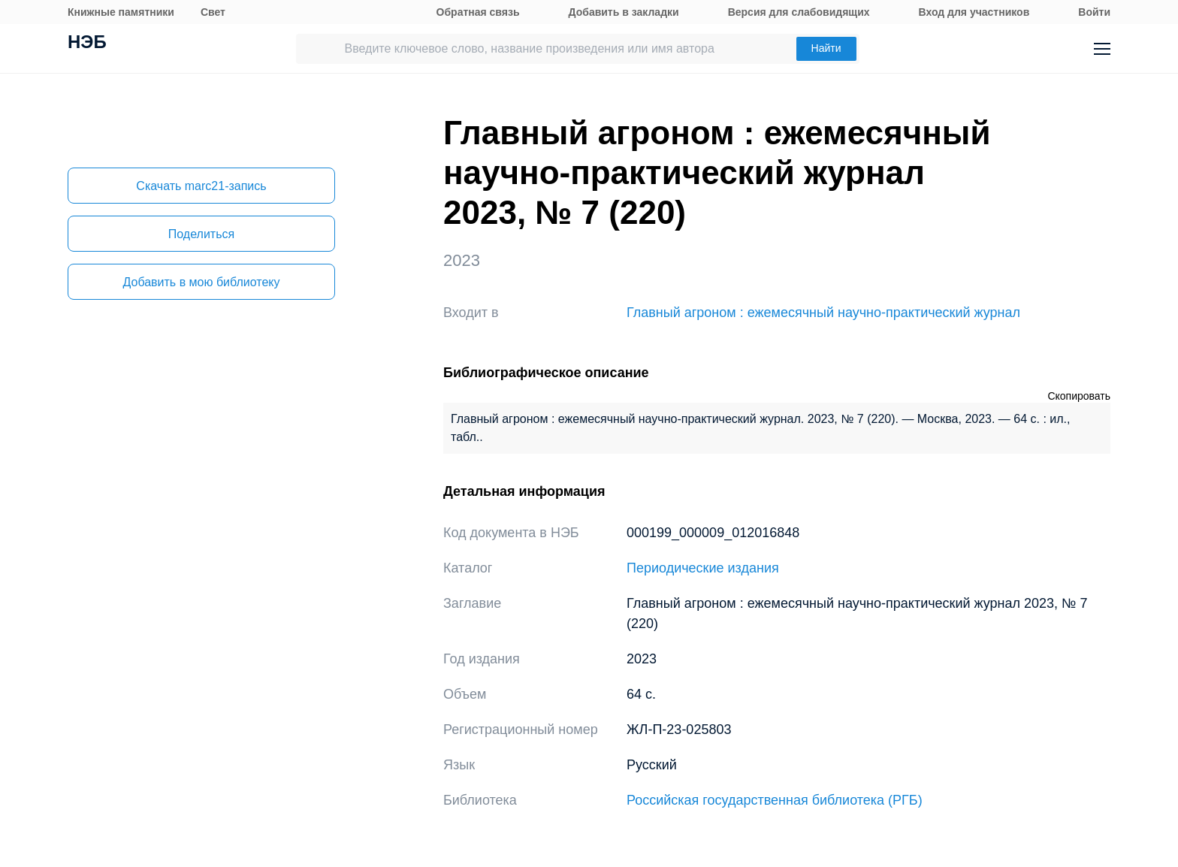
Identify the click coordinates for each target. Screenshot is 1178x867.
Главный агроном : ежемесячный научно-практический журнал (823, 312)
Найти (826, 48)
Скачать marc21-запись (201, 186)
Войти (1094, 12)
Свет (213, 12)
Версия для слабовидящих (799, 12)
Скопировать (1078, 396)
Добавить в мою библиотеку (200, 282)
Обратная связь (478, 12)
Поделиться (201, 234)
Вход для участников (974, 12)
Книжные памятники (121, 12)
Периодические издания (703, 567)
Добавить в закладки (624, 12)
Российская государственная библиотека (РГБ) (775, 800)
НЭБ (87, 43)
